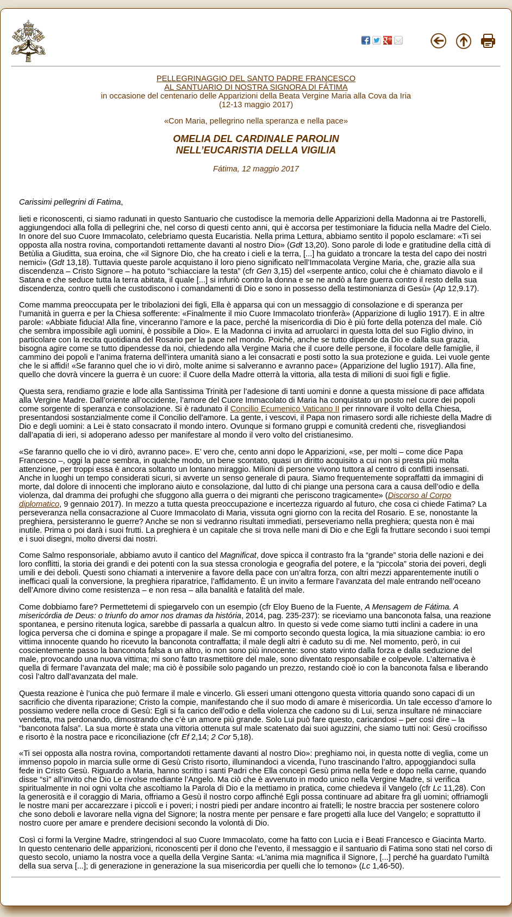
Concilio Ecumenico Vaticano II (285, 408)
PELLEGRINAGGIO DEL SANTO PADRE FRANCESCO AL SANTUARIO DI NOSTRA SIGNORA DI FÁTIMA (256, 82)
